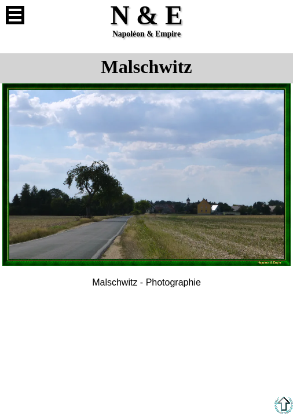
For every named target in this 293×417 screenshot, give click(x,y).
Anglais (278, 15)
